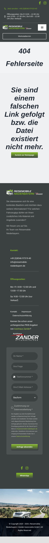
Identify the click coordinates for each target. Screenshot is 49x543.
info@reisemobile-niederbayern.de (26, 429)
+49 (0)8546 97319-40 (20, 258)
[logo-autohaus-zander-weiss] (24, 334)
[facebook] (40, 3)
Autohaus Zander (22, 329)
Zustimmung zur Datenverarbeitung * (23, 408)
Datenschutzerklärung (23, 436)
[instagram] (45, 3)
